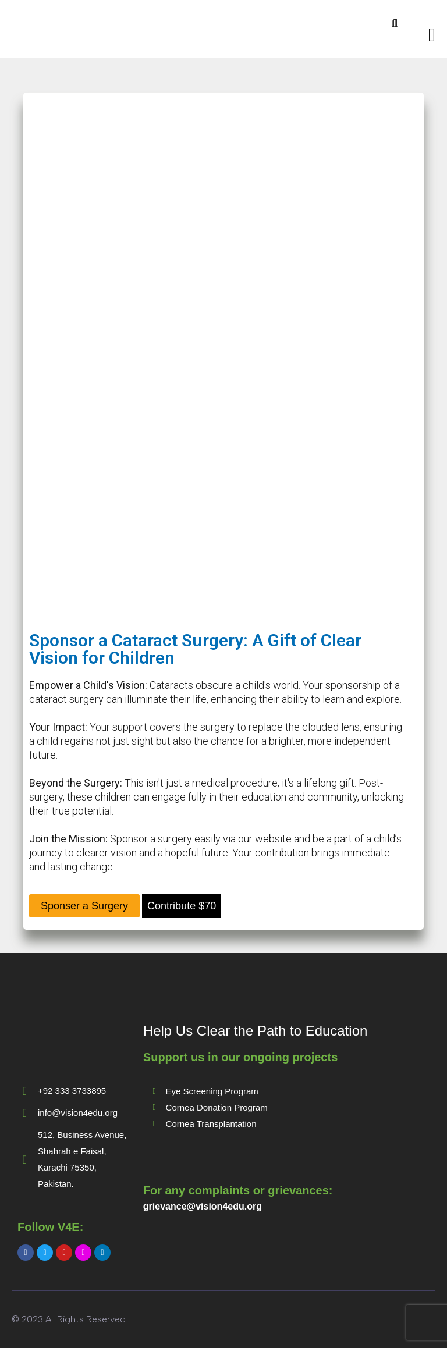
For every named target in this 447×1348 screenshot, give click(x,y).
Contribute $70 (181, 906)
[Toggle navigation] (431, 35)
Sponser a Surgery (84, 906)
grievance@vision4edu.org (202, 1206)
